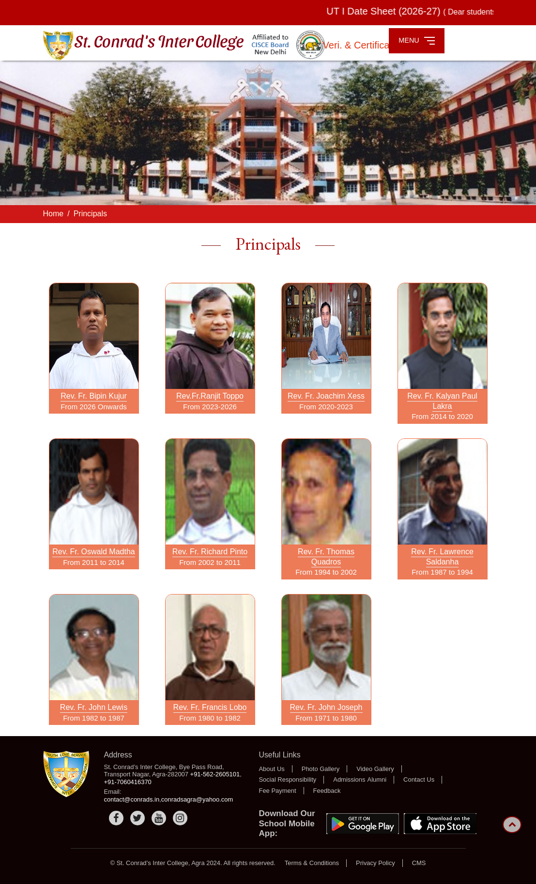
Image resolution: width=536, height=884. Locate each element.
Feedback (327, 790)
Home (53, 213)
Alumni (377, 779)
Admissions (349, 779)
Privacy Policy (375, 863)
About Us (271, 768)
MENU (416, 40)
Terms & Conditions (312, 863)
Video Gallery (375, 768)
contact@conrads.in (132, 799)
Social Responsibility (287, 779)
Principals (90, 213)
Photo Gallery (320, 768)
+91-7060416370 (128, 782)
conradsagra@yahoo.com (197, 799)
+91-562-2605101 (215, 774)
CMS (419, 863)
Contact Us (418, 779)
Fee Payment (277, 790)
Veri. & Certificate (361, 45)
